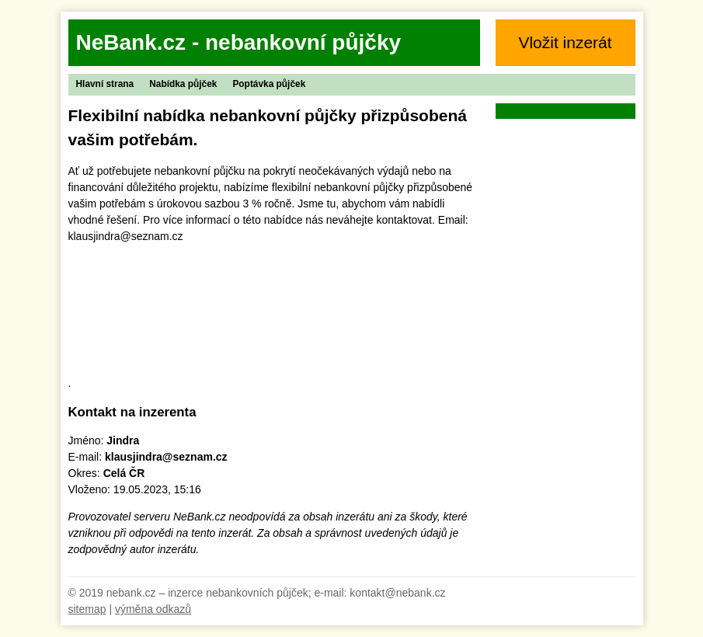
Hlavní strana (105, 83)
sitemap (87, 609)
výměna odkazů (153, 609)
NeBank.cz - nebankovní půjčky (239, 42)
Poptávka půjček (268, 83)
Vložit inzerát (564, 42)
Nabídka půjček (183, 83)
